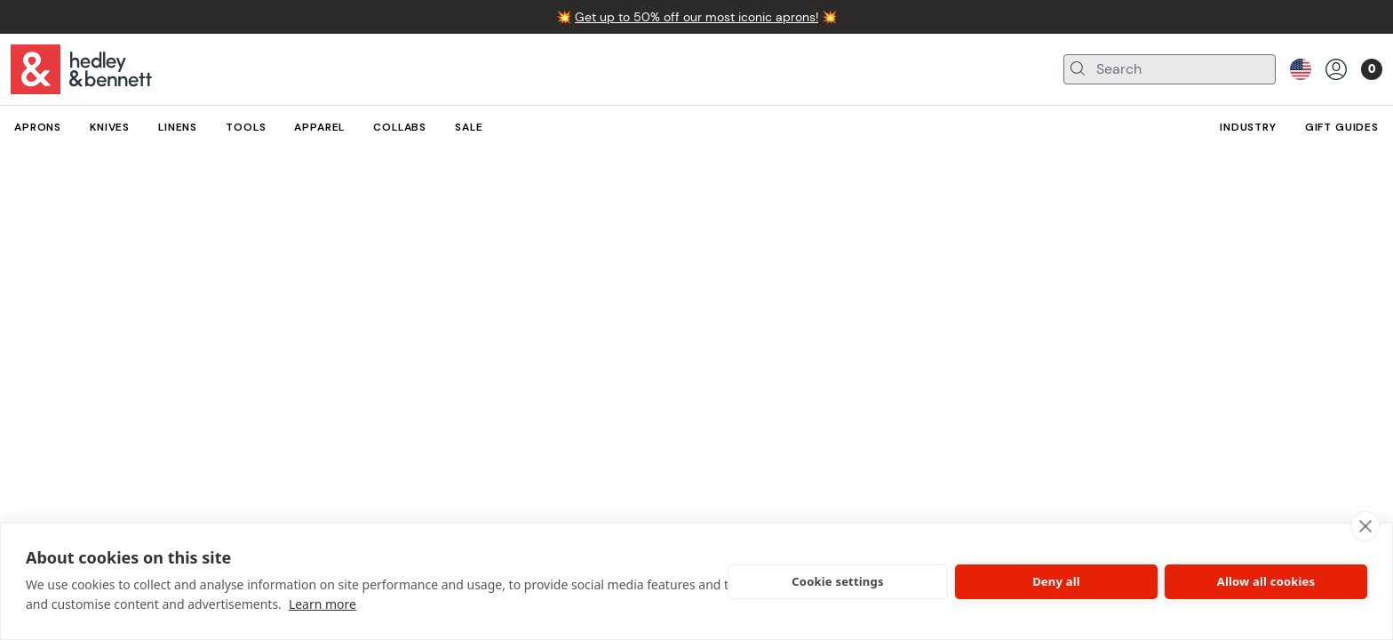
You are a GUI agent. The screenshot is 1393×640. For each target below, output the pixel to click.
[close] (1365, 526)
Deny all (1056, 581)
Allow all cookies (1266, 581)
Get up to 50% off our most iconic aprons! (696, 17)
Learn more (322, 604)
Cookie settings (837, 581)
